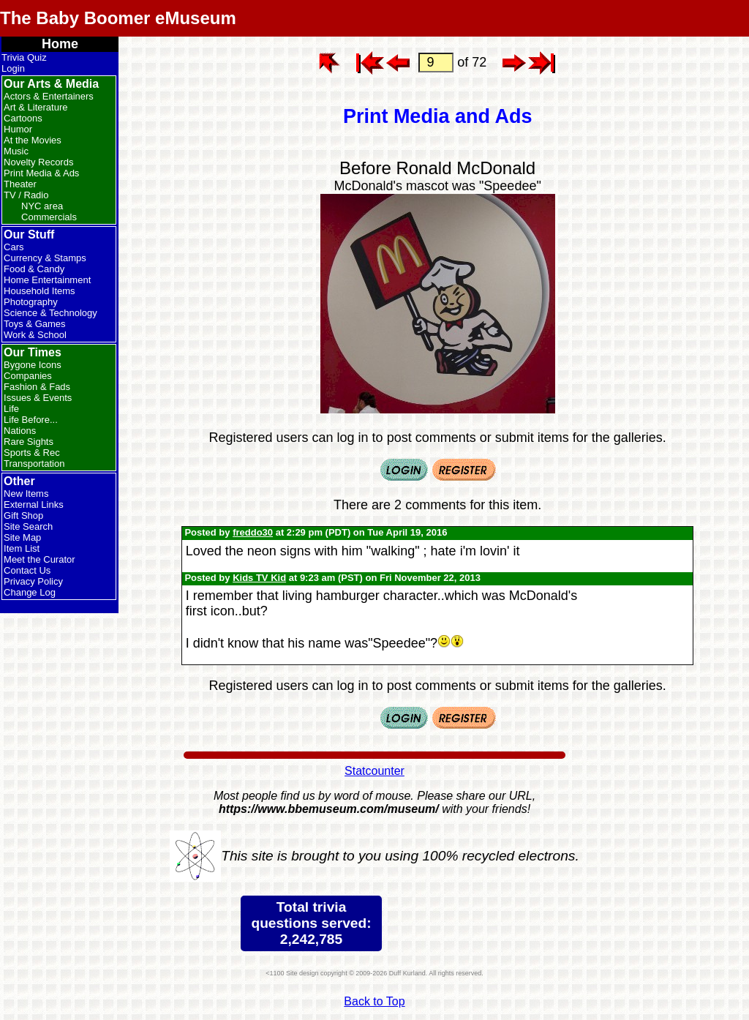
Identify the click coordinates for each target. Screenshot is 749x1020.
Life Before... (31, 419)
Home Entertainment (47, 279)
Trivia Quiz (24, 57)
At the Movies (32, 140)
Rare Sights (28, 441)
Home (60, 44)
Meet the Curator (39, 559)
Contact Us (27, 570)
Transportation (34, 463)
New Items (26, 493)
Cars (13, 246)
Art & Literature (35, 107)
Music (16, 151)
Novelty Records (38, 162)
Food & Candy (34, 268)
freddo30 (253, 532)
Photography (31, 301)
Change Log (30, 592)
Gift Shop (23, 515)
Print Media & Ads (41, 173)
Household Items (39, 290)
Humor (18, 129)
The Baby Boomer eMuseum (118, 18)
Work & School (35, 334)
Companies (28, 375)
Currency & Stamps (45, 257)
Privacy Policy (33, 581)
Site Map (22, 537)
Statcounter (374, 771)
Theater (20, 184)
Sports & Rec (32, 452)
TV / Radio (26, 195)
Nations (20, 430)
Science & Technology (50, 312)
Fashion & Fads (37, 386)
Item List (21, 548)
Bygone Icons (32, 364)
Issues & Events (38, 397)
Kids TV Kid (259, 577)
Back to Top (374, 1001)
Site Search (28, 526)
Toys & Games (35, 323)
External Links (34, 504)
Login (13, 68)
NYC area (42, 205)
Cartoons (23, 118)
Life (11, 408)
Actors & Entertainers (49, 96)
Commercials (49, 216)
